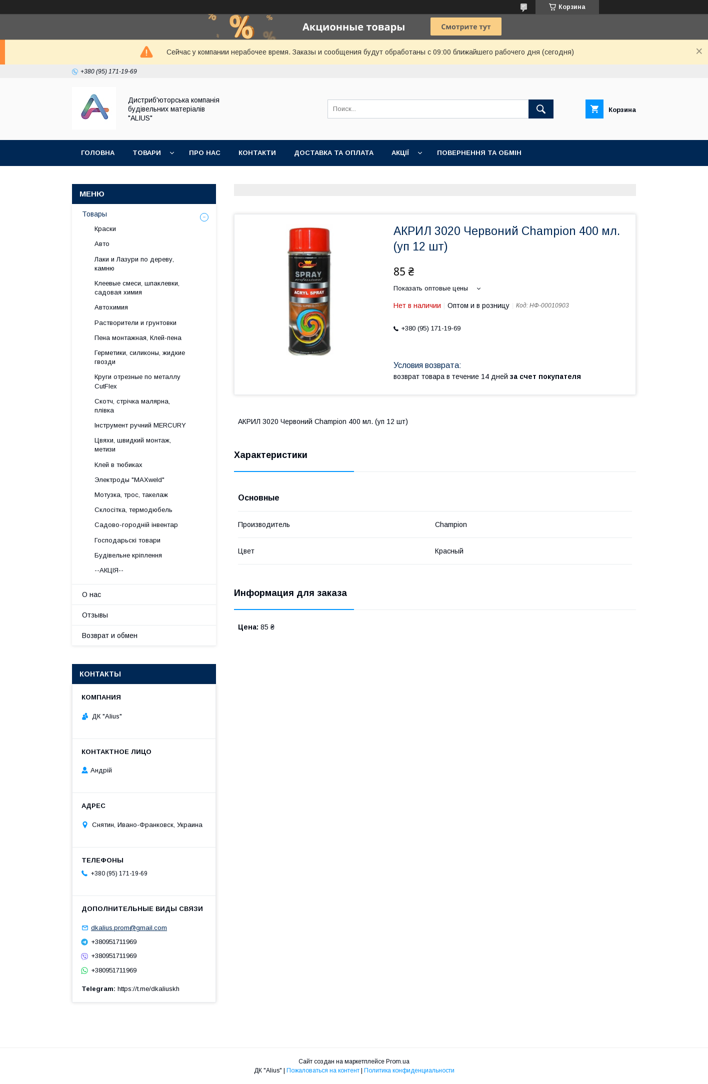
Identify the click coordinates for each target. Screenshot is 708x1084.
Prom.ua (398, 1061)
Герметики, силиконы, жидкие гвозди (139, 357)
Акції (400, 152)
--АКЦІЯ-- (109, 570)
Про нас (204, 152)
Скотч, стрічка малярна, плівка (132, 406)
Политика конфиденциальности (409, 1070)
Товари (146, 152)
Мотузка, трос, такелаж (131, 494)
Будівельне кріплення (128, 555)
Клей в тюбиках (118, 464)
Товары (94, 214)
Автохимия (111, 307)
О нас (91, 594)
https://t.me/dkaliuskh (149, 988)
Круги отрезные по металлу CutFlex (137, 381)
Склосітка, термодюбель (133, 510)
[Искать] (541, 109)
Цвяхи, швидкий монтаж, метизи (132, 444)
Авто (102, 244)
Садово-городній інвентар (136, 524)
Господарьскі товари (127, 540)
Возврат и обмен (110, 636)
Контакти (257, 152)
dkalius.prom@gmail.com (129, 928)
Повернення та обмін (479, 152)
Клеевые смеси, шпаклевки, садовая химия (137, 288)
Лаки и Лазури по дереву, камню (134, 264)
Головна (97, 152)
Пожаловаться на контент (323, 1070)
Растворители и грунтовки (135, 322)
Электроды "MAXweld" (129, 480)
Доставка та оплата (334, 152)
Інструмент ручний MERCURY (140, 425)
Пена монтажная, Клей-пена (138, 338)
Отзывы (95, 615)
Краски (105, 228)
